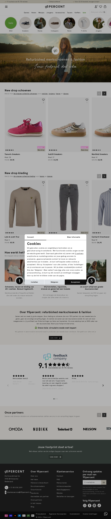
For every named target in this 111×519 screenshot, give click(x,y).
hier (59, 270)
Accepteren (75, 282)
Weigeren (54, 282)
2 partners (79, 254)
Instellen (34, 282)
